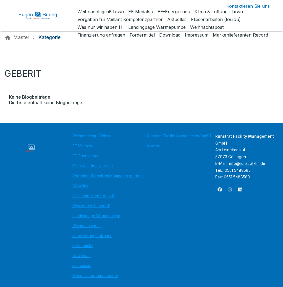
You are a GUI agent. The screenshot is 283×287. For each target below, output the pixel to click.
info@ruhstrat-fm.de (247, 163)
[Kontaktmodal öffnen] (243, 6)
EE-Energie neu (85, 156)
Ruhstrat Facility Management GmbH (179, 136)
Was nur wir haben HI (91, 206)
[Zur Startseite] (42, 15)
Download (81, 255)
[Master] (21, 37)
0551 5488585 (238, 170)
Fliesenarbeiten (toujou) (93, 196)
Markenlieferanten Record (95, 275)
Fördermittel (82, 246)
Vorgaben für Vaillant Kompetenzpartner (107, 176)
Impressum (81, 265)
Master (153, 146)
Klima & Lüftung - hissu (92, 166)
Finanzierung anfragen (92, 236)
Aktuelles (80, 186)
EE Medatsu (82, 146)
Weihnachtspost (86, 226)
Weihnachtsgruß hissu (91, 136)
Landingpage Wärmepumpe (96, 216)
